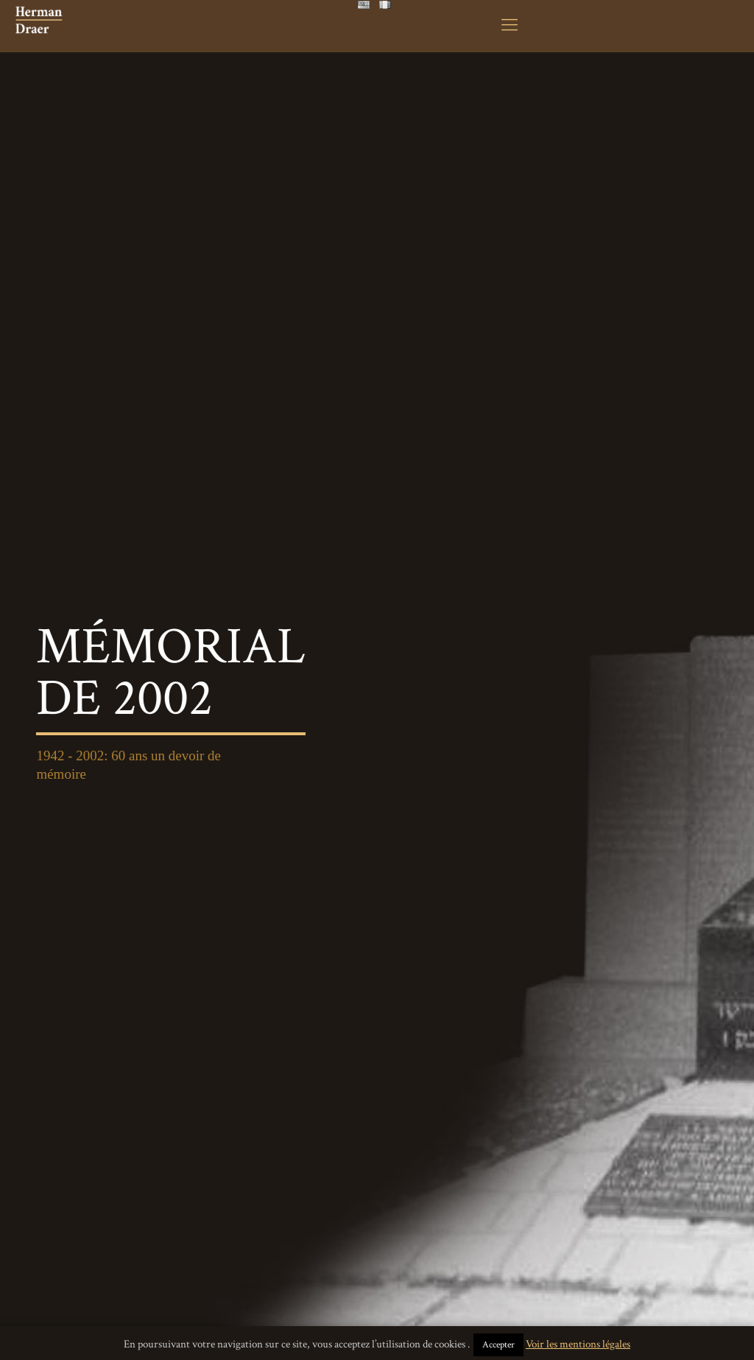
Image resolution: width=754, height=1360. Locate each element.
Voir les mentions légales (578, 1344)
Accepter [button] (498, 1345)
